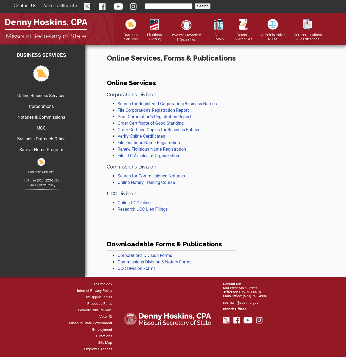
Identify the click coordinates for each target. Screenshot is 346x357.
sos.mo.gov (103, 284)
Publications (308, 34)
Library (218, 34)
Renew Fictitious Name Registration (152, 149)
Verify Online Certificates (141, 136)
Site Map (105, 343)
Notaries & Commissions (41, 117)
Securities (186, 34)
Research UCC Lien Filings (143, 209)
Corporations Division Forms (145, 255)
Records (243, 34)
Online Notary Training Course (146, 182)
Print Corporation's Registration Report (154, 116)
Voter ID (105, 317)
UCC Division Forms (137, 268)
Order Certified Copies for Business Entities (159, 129)
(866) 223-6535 (48, 180)
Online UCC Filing (134, 202)
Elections (154, 34)
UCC (41, 128)
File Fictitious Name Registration (149, 142)
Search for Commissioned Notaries (151, 175)
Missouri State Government (90, 323)
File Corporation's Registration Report (153, 110)
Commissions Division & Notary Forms (155, 262)
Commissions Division (131, 167)
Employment (102, 330)
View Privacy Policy (41, 185)
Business (131, 34)
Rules (273, 34)
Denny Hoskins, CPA (46, 22)
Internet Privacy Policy (94, 291)
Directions (104, 336)
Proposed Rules (99, 304)
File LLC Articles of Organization (148, 155)
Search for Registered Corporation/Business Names (167, 103)
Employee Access (98, 349)
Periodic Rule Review (94, 310)
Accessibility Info (60, 5)
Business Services (41, 55)
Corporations (41, 106)
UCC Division (121, 193)
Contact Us (25, 5)
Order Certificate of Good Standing (151, 123)
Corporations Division (131, 94)
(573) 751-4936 (255, 296)
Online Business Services (41, 95)
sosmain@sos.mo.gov (240, 302)
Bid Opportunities (98, 297)
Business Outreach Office (41, 138)
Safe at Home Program (41, 149)
